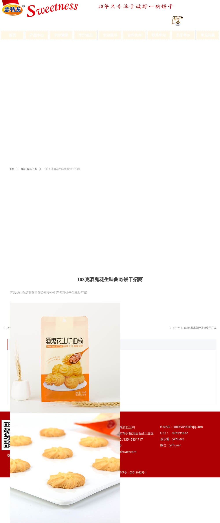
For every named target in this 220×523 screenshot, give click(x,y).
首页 (12, 169)
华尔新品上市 (29, 169)
